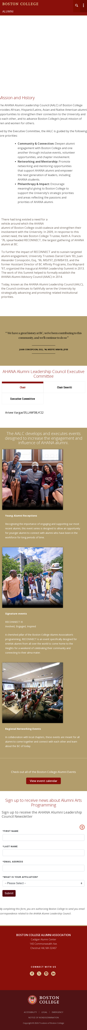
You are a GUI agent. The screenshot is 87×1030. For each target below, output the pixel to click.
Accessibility (30, 1012)
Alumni (8, 11)
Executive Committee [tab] (22, 399)
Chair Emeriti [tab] (64, 387)
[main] (43, 511)
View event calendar (43, 781)
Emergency (57, 1012)
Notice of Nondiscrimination (43, 1017)
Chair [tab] (23, 387)
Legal (44, 1012)
